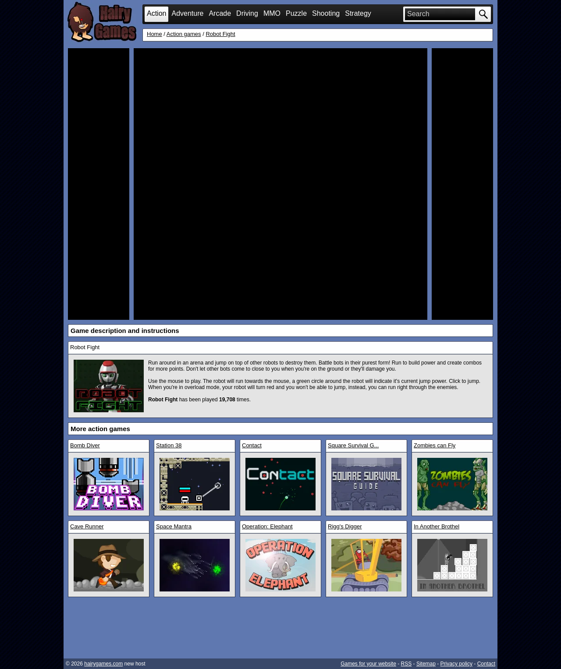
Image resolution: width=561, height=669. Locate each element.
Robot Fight (220, 34)
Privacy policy (456, 664)
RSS (406, 664)
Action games (184, 34)
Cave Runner (87, 526)
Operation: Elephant (267, 526)
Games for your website (368, 664)
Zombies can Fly (434, 445)
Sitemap (426, 664)
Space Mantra (174, 526)
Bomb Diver (85, 445)
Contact (252, 445)
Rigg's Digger (345, 526)
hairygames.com (103, 664)
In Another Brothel (436, 526)
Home (154, 34)
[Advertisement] (98, 184)
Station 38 (169, 445)
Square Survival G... (353, 445)
